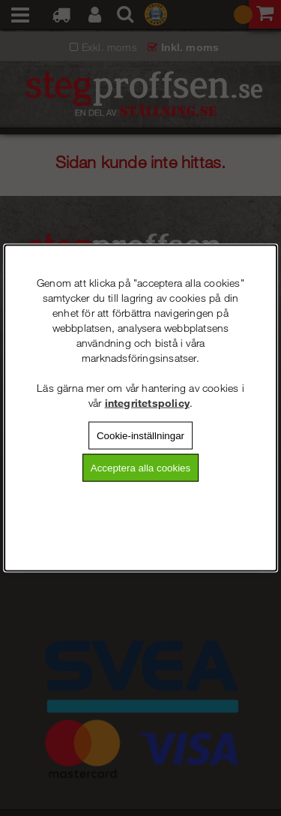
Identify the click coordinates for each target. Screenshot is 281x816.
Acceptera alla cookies (140, 468)
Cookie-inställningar (140, 435)
